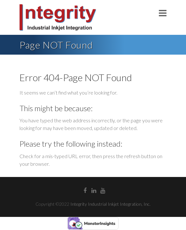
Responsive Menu (163, 13)
